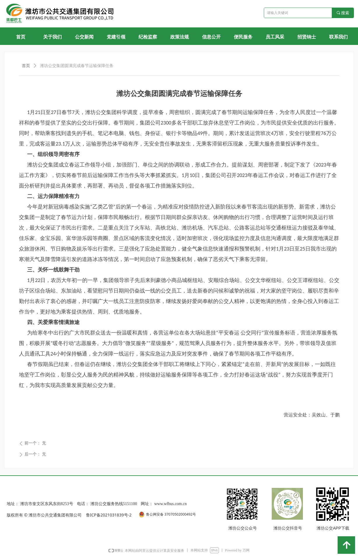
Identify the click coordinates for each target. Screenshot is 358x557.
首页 (26, 66)
